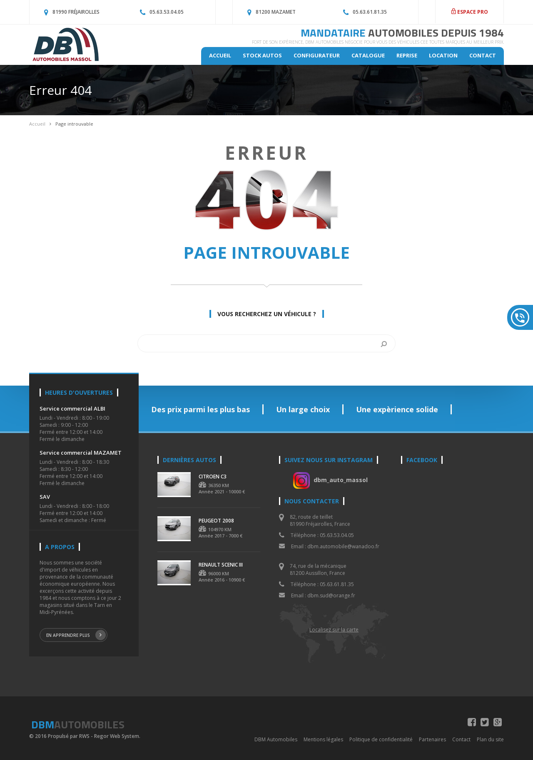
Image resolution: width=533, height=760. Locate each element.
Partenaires (432, 739)
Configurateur (317, 55)
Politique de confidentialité (381, 739)
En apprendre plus (76, 635)
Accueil (220, 55)
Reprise (406, 55)
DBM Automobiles (275, 739)
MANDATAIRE (402, 33)
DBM (78, 724)
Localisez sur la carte (334, 629)
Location (443, 55)
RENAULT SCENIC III (221, 564)
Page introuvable (74, 124)
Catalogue (368, 55)
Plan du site (490, 739)
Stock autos (262, 55)
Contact (482, 55)
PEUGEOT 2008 (216, 520)
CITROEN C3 (213, 476)
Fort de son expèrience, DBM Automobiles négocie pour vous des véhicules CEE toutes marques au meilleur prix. (378, 42)
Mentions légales (323, 739)
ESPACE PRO (469, 11)
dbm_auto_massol (341, 480)
